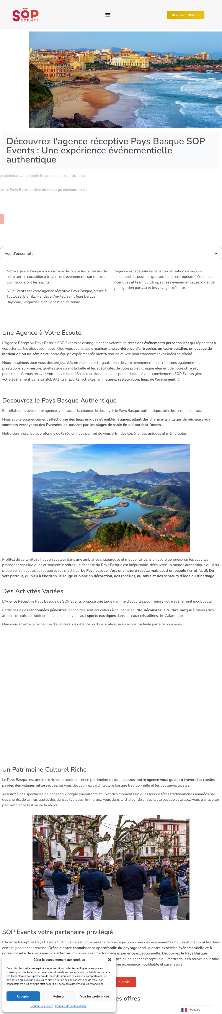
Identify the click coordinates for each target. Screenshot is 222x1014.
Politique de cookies (41, 1006)
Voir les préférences (94, 996)
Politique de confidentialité (71, 1006)
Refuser (58, 996)
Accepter (23, 996)
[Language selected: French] (196, 1010)
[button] (110, 960)
